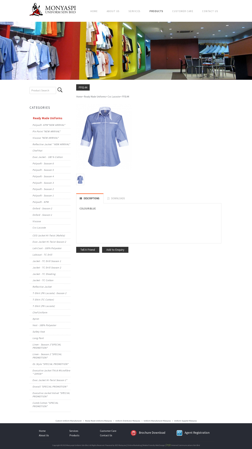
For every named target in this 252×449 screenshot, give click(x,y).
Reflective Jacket (42, 286)
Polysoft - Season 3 (43, 182)
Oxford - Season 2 (42, 208)
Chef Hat (37, 150)
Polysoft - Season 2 (43, 189)
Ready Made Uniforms (47, 118)
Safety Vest (38, 331)
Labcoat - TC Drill (42, 254)
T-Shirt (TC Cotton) (43, 299)
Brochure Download (148, 433)
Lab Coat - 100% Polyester (47, 248)
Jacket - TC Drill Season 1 (46, 261)
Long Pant (38, 338)
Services (134, 11)
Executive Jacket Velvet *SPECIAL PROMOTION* (51, 394)
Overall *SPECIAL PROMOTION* (50, 386)
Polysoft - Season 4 (43, 176)
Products (156, 11)
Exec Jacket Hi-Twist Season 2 (49, 241)
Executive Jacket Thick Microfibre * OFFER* (51, 372)
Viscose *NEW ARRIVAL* (45, 137)
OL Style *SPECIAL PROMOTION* (50, 364)
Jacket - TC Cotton (42, 280)
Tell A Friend (87, 249)
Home (94, 11)
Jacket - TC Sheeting (44, 273)
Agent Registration (193, 433)
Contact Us (210, 11)
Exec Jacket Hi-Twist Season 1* (49, 380)
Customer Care (182, 11)
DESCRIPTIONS (91, 198)
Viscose (36, 221)
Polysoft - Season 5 (43, 169)
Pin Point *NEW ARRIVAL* (46, 131)
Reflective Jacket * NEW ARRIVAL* (51, 144)
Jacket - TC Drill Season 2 (46, 267)
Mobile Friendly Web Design (154, 445)
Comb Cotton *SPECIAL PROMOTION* (45, 404)
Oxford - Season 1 (42, 214)
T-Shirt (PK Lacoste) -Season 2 (49, 293)
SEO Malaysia (120, 445)
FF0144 (83, 87)
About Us (113, 11)
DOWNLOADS (118, 198)
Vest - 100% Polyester (44, 325)
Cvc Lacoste (39, 227)
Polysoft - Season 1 (43, 195)
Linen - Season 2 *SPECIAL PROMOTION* (47, 356)
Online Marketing (134, 445)
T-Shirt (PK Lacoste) (43, 306)
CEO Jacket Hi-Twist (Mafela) (48, 235)
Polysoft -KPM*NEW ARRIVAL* (48, 124)
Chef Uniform (39, 312)
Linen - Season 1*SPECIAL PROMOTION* (46, 346)
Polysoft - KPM (40, 201)
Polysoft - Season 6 (43, 163)
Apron (35, 318)
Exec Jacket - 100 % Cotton (47, 157)
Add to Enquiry (115, 249)
